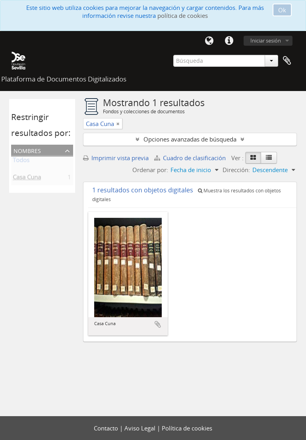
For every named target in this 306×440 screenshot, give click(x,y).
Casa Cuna (27, 178)
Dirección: (236, 170)
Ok (282, 10)
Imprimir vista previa (116, 158)
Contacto (107, 428)
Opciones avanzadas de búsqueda (189, 139)
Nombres (27, 150)
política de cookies (182, 15)
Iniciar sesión (265, 40)
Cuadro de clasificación (190, 158)
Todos (21, 161)
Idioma (209, 41)
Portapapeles (287, 61)
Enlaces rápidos (229, 41)
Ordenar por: (150, 170)
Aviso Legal (140, 428)
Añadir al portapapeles (158, 324)
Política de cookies (187, 428)
